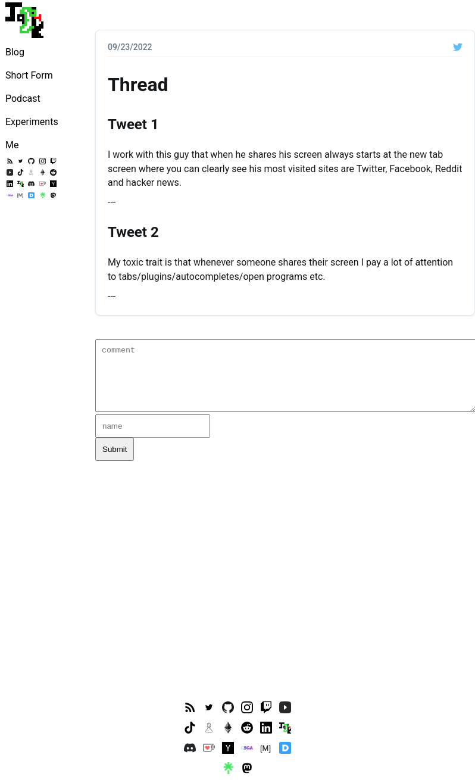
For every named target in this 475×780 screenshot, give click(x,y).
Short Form (29, 75)
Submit (114, 449)
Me (11, 145)
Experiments (31, 121)
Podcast (22, 98)
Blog (14, 52)
